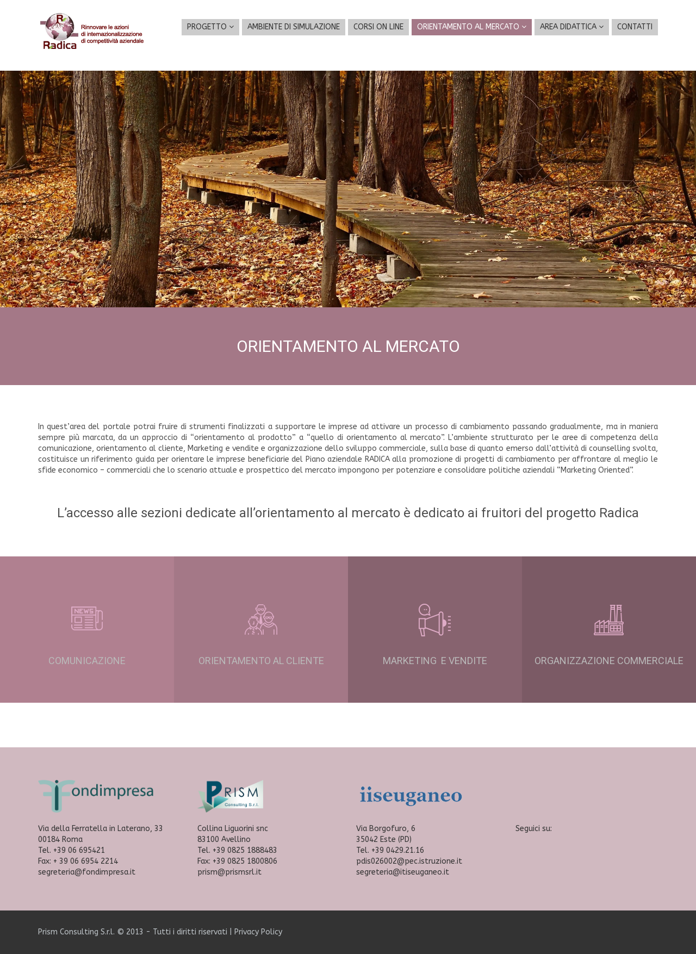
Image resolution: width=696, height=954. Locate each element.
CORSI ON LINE (378, 27)
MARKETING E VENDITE (435, 660)
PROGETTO (210, 27)
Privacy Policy (258, 932)
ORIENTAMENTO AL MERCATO (471, 27)
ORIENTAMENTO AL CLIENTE (261, 660)
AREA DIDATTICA (572, 27)
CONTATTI (634, 27)
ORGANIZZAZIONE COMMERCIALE (609, 660)
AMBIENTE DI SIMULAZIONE (293, 27)
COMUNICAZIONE (87, 660)
